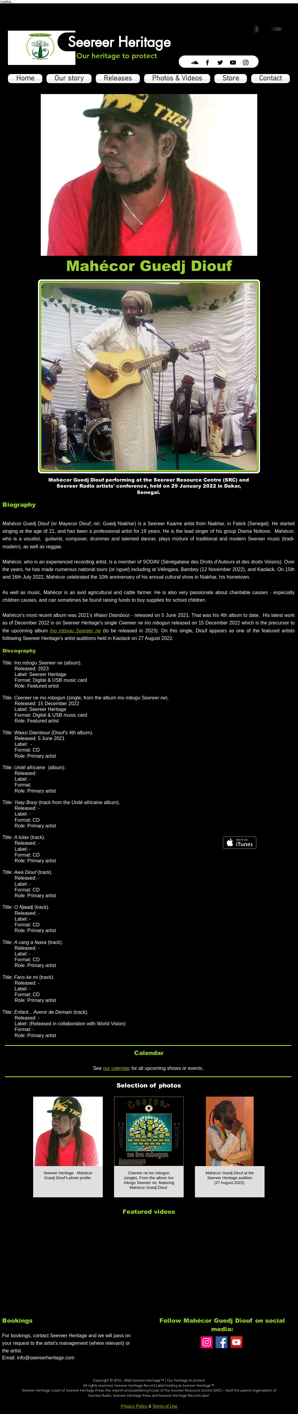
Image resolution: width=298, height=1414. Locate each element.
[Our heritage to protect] (117, 55)
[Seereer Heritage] (119, 41)
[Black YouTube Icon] (233, 62)
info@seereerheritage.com (45, 1357)
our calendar (116, 1068)
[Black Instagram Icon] (245, 62)
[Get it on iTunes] (239, 843)
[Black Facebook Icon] (207, 62)
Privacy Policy (134, 1406)
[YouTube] (236, 1342)
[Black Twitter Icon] (220, 62)
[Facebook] (221, 1342)
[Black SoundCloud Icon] (194, 62)
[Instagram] (207, 1342)
